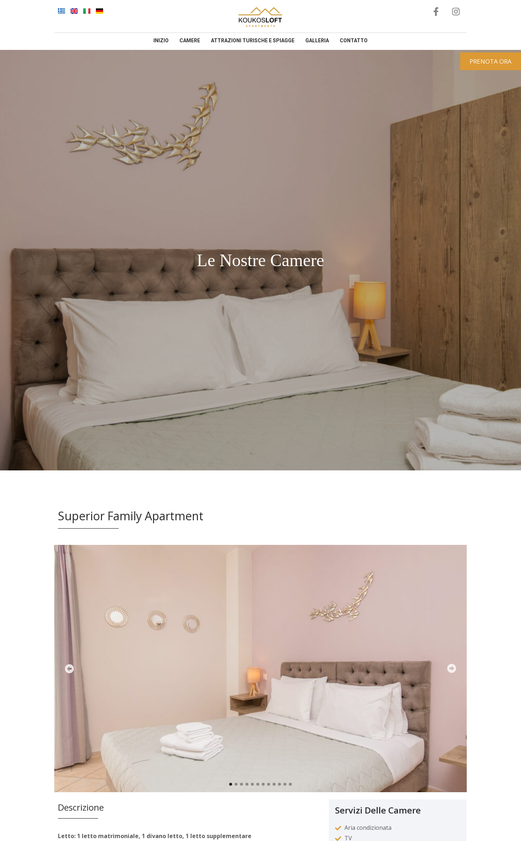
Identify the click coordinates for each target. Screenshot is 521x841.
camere (189, 40)
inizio (161, 40)
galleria (317, 40)
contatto (354, 40)
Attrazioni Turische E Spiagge (253, 40)
